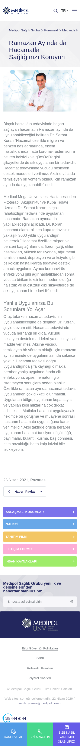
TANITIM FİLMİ (17, 536)
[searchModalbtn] (54, 9)
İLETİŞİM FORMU (19, 549)
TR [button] (63, 10)
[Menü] (74, 10)
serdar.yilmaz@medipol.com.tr (40, 703)
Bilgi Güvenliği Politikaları (40, 648)
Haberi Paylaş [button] (21, 491)
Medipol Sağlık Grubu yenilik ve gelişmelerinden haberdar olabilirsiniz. (32, 587)
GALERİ (12, 524)
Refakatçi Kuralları (40, 668)
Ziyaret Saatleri (40, 678)
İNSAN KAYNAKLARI (22, 561)
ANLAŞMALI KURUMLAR (25, 512)
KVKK (40, 658)
